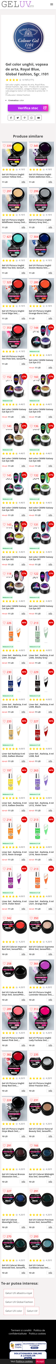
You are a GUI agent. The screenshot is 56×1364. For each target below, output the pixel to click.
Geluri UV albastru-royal (18, 1293)
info (23, 181)
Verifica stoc (33, 108)
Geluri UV (32, 1311)
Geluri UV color (13, 1311)
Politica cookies (37, 1333)
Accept (40, 1361)
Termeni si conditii (21, 1330)
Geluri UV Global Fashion (19, 1302)
